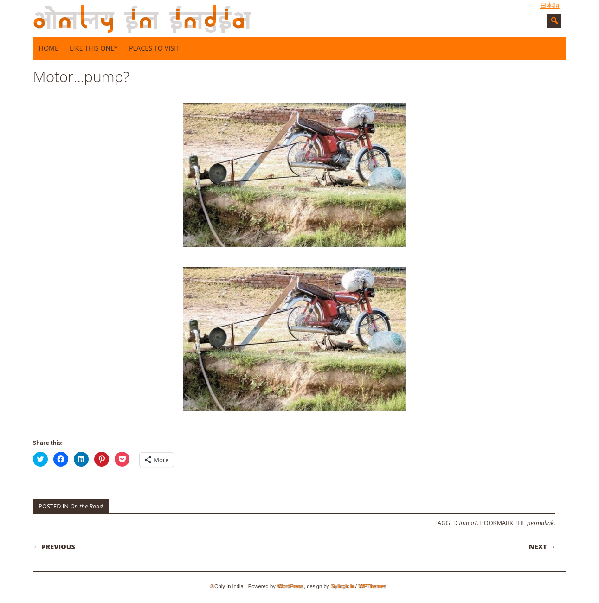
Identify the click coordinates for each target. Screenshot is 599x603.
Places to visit (154, 48)
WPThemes (371, 586)
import (468, 523)
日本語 (550, 5)
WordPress (290, 586)
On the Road (86, 506)
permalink (540, 523)
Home (48, 48)
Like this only (94, 48)
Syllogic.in (342, 586)
